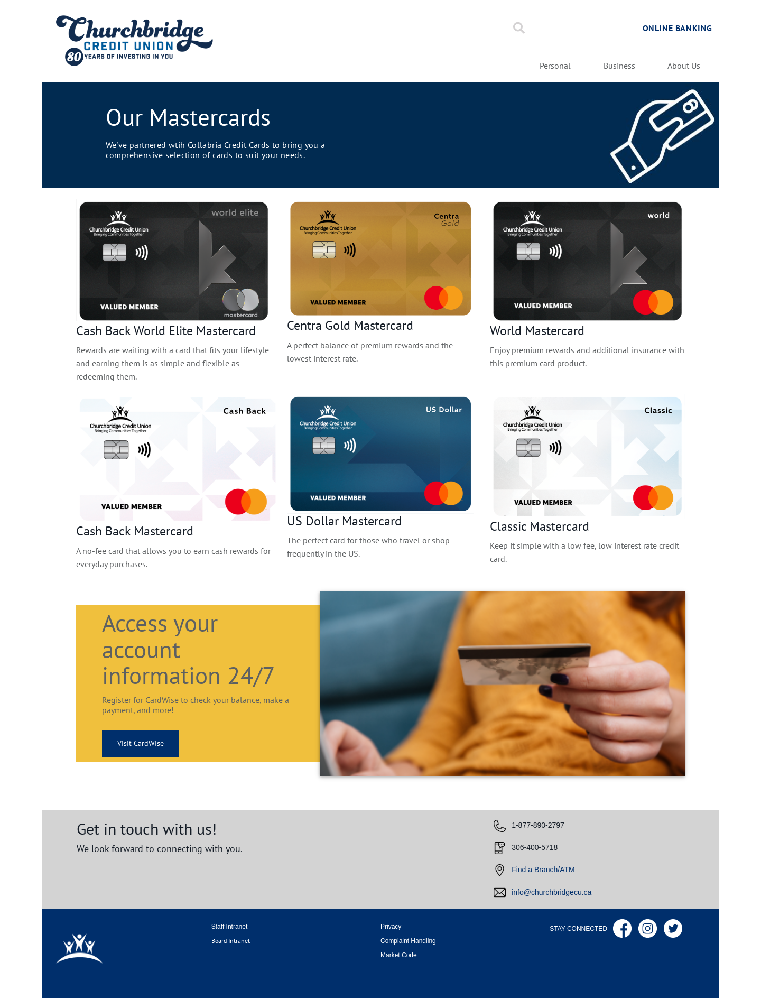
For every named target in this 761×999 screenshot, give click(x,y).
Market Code (398, 955)
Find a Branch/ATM (543, 869)
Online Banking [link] (677, 28)
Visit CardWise (133, 743)
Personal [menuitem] (555, 66)
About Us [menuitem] (683, 66)
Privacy (390, 926)
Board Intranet (230, 941)
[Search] (518, 28)
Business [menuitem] (619, 66)
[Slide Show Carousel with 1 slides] (380, 390)
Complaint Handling (408, 941)
